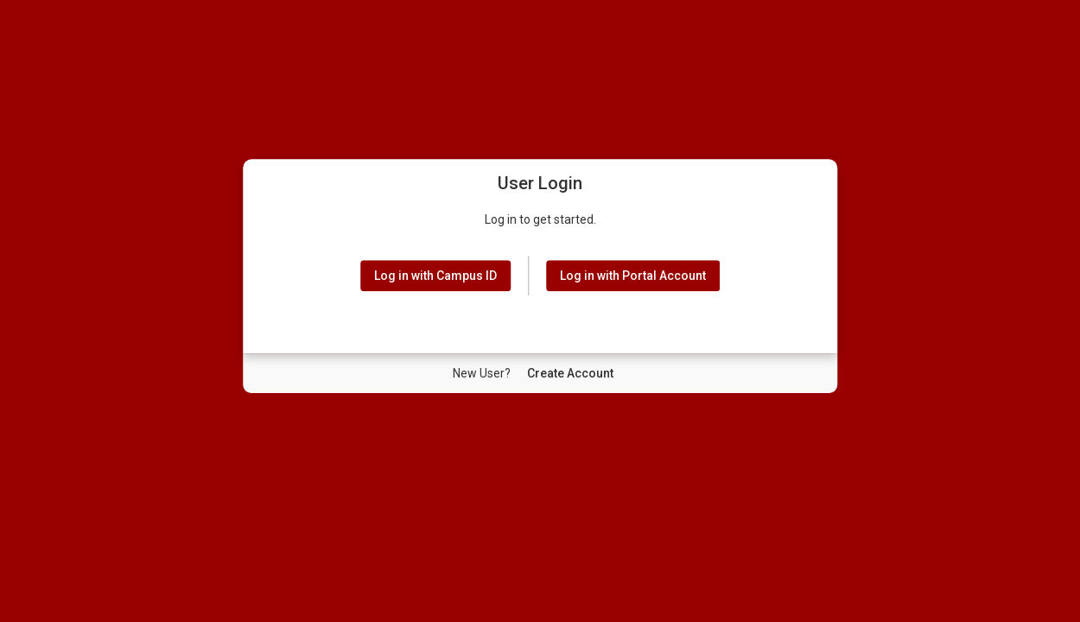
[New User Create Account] (570, 373)
